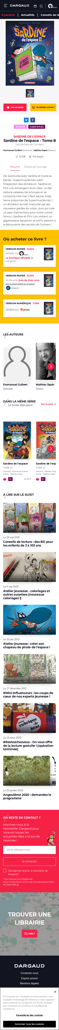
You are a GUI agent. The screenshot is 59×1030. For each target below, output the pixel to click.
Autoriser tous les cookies (29, 1025)
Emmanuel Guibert (12, 150)
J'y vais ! (29, 933)
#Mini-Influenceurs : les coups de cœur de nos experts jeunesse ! (28, 694)
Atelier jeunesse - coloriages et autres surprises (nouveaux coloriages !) (26, 594)
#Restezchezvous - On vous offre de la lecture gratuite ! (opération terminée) (28, 745)
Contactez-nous (29, 973)
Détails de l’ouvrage (35, 166)
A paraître (8, 14)
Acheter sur (18, 309)
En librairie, (22, 280)
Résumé (15, 166)
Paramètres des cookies (29, 1016)
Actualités (27, 14)
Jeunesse (20, 127)
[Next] (50, 366)
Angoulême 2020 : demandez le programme (27, 796)
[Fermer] (55, 992)
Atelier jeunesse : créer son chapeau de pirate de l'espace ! (26, 645)
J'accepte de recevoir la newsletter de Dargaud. (28, 872)
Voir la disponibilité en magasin (20, 287)
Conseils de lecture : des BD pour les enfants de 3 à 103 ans (28, 543)
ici (18, 884)
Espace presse (29, 978)
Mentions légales (29, 983)
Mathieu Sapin (41, 150)
